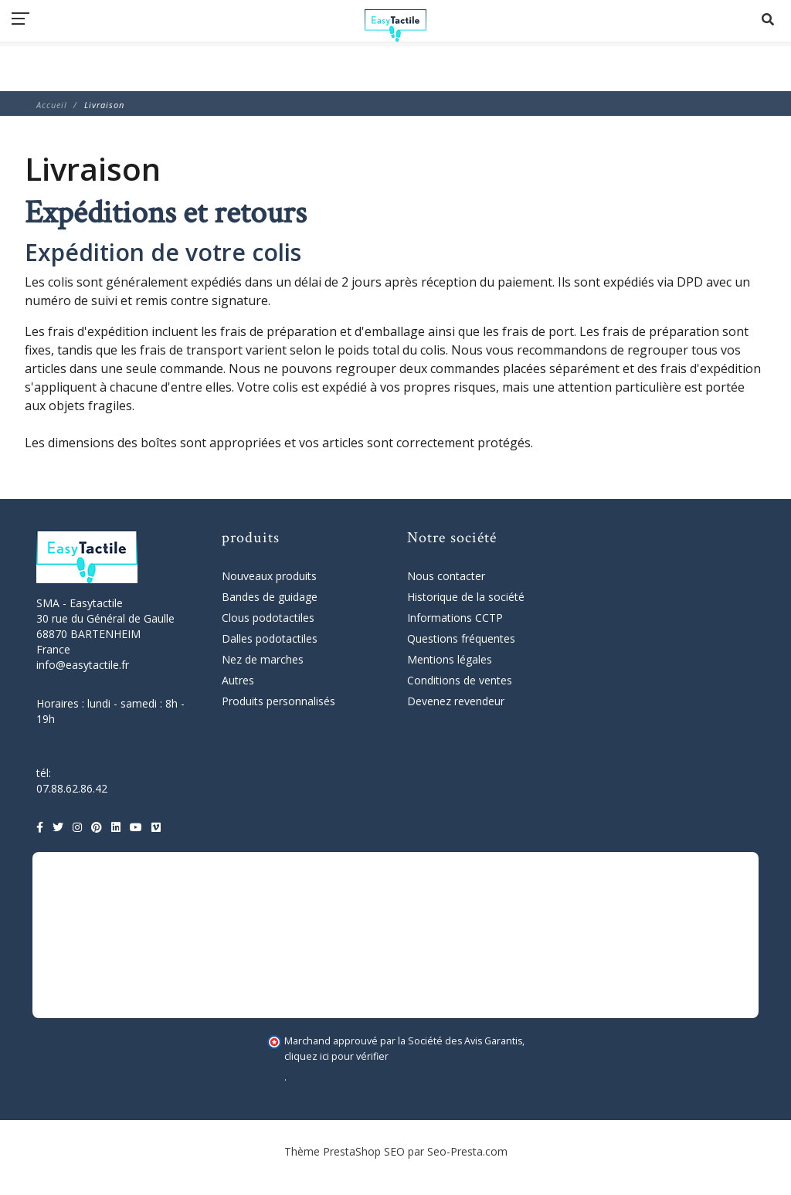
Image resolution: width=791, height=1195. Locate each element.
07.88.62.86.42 (71, 788)
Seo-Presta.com (467, 1151)
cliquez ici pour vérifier (336, 1056)
